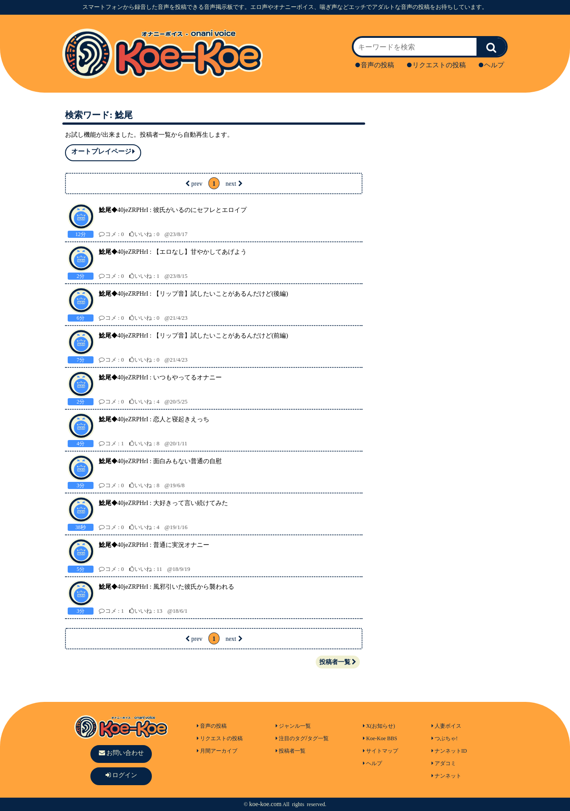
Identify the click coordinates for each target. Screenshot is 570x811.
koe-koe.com (265, 804)
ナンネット (446, 776)
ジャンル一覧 (293, 726)
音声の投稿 (374, 65)
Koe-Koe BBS (380, 738)
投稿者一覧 (337, 662)
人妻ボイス (446, 726)
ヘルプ (491, 65)
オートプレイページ (103, 151)
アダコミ (444, 763)
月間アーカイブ (217, 751)
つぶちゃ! (445, 738)
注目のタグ (290, 738)
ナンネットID (449, 751)
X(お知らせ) (379, 726)
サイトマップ (380, 751)
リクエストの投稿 (436, 65)
